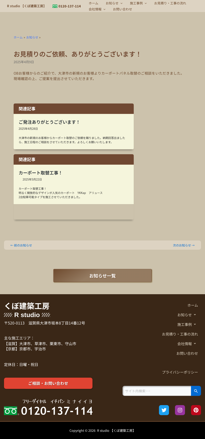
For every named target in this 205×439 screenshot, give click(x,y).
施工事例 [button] (135, 3)
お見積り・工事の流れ (166, 3)
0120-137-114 (69, 6)
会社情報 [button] (96, 9)
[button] (119, 3)
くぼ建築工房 (28, 305)
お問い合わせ (121, 9)
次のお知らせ (183, 244)
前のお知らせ (22, 244)
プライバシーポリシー (179, 372)
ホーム (93, 3)
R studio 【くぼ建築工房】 (26, 5)
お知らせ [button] (112, 3)
